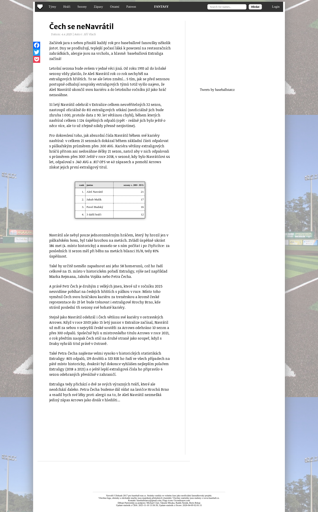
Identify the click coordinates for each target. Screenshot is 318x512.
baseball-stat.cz (139, 495)
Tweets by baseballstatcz (217, 90)
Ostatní (114, 6)
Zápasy (98, 6)
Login (276, 6)
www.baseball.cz (211, 498)
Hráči (66, 6)
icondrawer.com (182, 500)
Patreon (131, 6)
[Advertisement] (18, 88)
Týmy (52, 6)
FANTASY (161, 6)
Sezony (82, 6)
